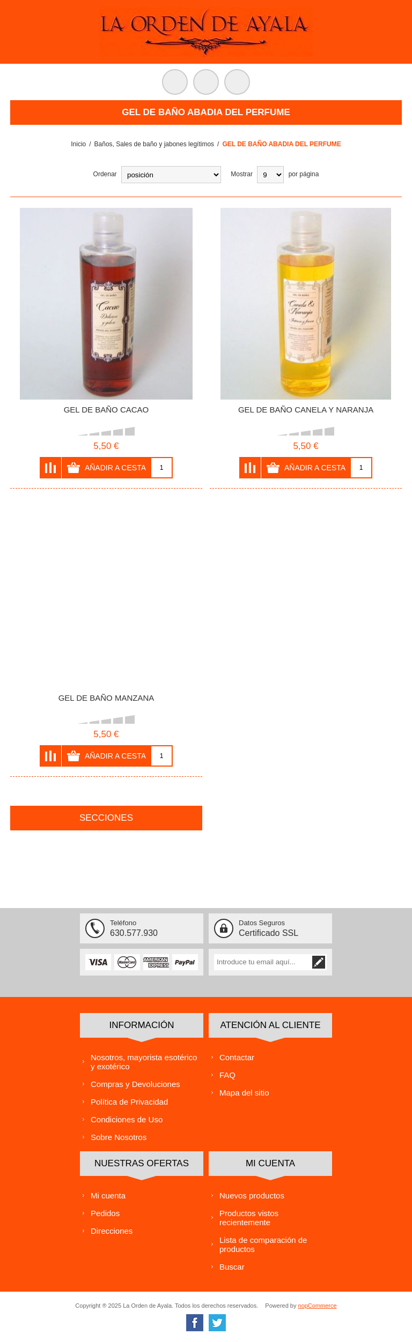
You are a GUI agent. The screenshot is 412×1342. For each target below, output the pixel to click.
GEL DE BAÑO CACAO (106, 409)
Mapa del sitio (244, 1092)
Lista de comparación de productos (263, 1244)
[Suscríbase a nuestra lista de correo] (262, 962)
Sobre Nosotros (118, 1137)
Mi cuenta (108, 1195)
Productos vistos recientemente (248, 1218)
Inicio (78, 144)
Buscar (232, 1266)
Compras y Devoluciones (135, 1084)
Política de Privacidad (129, 1101)
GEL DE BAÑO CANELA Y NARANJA (305, 409)
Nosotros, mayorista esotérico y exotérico (144, 1062)
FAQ (227, 1074)
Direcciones (112, 1230)
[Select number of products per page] (270, 174)
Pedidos (105, 1213)
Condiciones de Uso (127, 1119)
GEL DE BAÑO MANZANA (106, 697)
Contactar (236, 1057)
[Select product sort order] (171, 174)
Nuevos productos (251, 1195)
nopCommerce (317, 1305)
